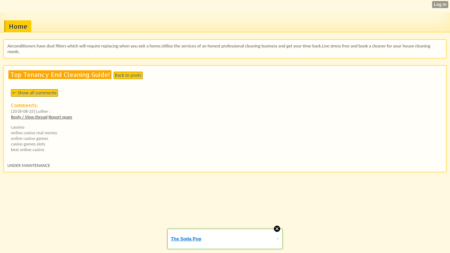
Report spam (60, 116)
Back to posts (128, 75)
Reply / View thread (29, 116)
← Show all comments (34, 93)
